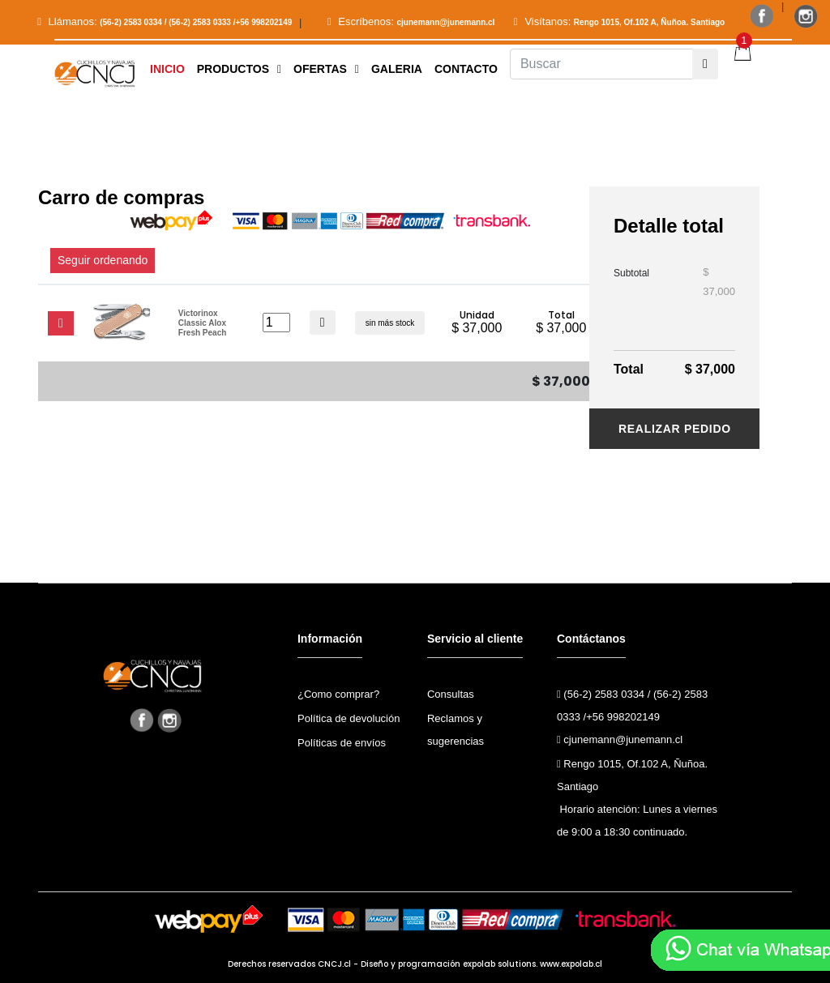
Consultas (450, 694)
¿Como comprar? (338, 694)
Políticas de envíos (341, 743)
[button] (239, 69)
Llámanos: (164, 21)
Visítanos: (619, 21)
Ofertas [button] (326, 68)
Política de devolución (348, 718)
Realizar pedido (674, 428)
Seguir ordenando (103, 260)
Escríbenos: (411, 21)
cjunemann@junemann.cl (619, 739)
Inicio (167, 68)
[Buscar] (601, 64)
